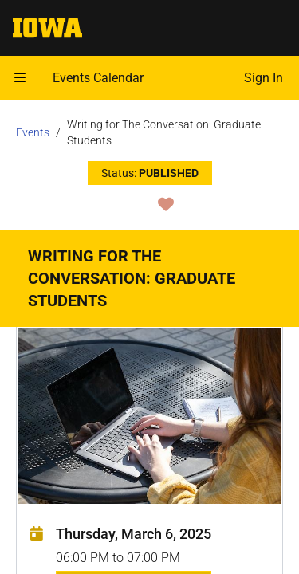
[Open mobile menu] (20, 78)
